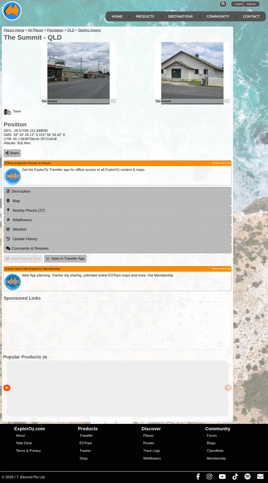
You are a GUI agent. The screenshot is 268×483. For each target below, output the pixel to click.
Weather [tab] (16, 229)
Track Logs (151, 451)
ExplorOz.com (29, 428)
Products (145, 16)
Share (12, 153)
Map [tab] (13, 201)
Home (117, 16)
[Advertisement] (116, 325)
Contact (251, 16)
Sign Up (251, 4)
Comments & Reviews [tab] (27, 248)
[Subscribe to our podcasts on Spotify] (247, 478)
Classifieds (215, 451)
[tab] (117, 191)
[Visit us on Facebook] (198, 478)
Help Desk (24, 443)
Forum (212, 436)
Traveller (86, 436)
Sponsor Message (221, 163)
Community (218, 16)
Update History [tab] (22, 239)
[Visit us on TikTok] (235, 478)
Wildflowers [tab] (19, 220)
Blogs (211, 443)
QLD (70, 30)
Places (148, 436)
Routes (148, 443)
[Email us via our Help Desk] (260, 478)
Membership (216, 458)
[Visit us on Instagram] (209, 478)
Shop (84, 458)
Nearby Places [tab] (25, 210)
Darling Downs (89, 30)
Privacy (35, 451)
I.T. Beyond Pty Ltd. (29, 477)
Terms (20, 451)
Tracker (85, 451)
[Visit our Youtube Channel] (222, 478)
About (20, 436)
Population (55, 30)
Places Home (14, 30)
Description (21, 191)
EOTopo (86, 443)
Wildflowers (152, 458)
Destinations (180, 16)
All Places (35, 30)
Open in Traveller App (65, 258)
